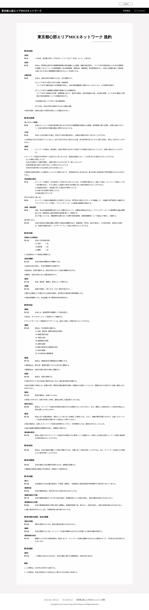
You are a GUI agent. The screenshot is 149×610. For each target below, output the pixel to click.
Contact (141, 10)
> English (126, 4)
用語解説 (126, 10)
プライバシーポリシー (51, 599)
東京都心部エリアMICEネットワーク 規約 (90, 599)
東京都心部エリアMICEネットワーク (22, 10)
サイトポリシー (68, 599)
